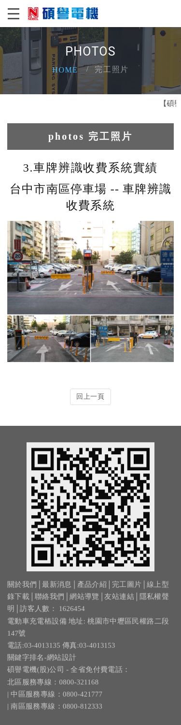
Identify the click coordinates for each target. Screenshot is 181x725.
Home (65, 70)
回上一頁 (90, 396)
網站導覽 (84, 601)
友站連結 (119, 601)
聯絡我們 (49, 601)
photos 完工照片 (90, 136)
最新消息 (56, 588)
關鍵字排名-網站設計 (42, 662)
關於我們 (22, 588)
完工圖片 (126, 588)
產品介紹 (92, 588)
